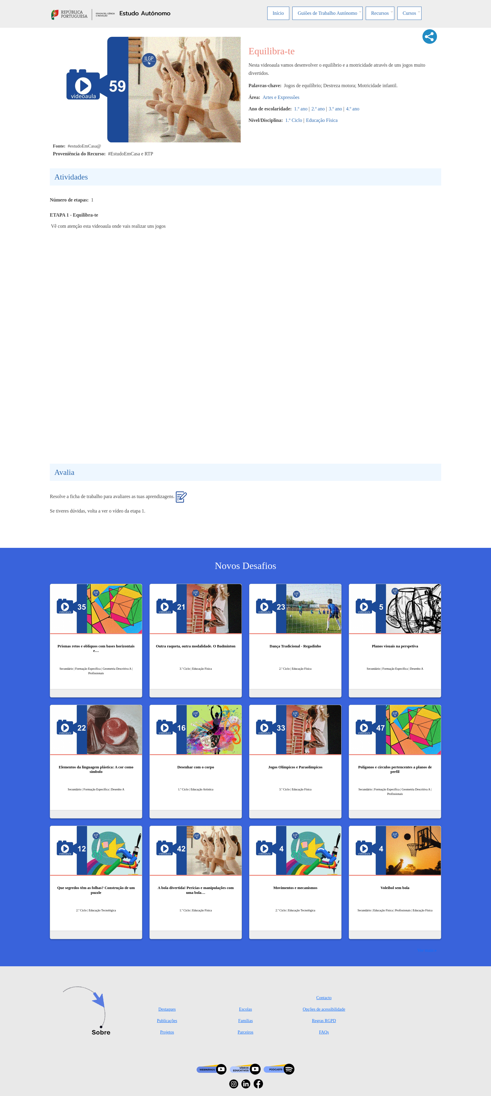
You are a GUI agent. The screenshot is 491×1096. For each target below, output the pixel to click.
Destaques (167, 1009)
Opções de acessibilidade (324, 1009)
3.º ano (335, 108)
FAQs (324, 1032)
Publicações (167, 1020)
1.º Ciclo (293, 120)
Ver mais (425, 950)
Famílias (245, 1020)
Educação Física (322, 120)
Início (278, 13)
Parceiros (245, 1032)
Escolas (245, 1009)
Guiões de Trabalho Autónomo (327, 13)
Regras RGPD (324, 1020)
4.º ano (352, 108)
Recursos (380, 13)
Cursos (409, 13)
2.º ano (318, 108)
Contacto (324, 998)
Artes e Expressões (281, 97)
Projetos (167, 1032)
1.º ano (300, 108)
